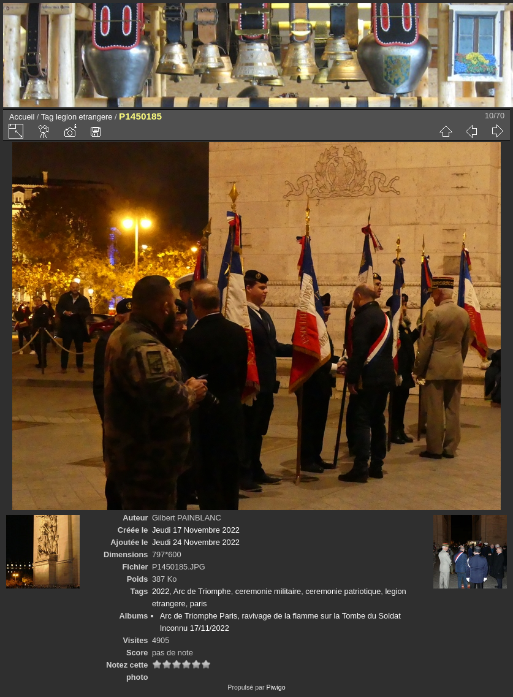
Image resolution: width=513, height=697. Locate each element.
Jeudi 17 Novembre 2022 (196, 530)
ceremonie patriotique (343, 591)
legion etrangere (84, 116)
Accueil (21, 116)
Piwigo (275, 687)
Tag (47, 116)
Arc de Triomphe (202, 591)
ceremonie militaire (268, 591)
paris (198, 603)
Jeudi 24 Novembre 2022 (196, 542)
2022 (160, 591)
